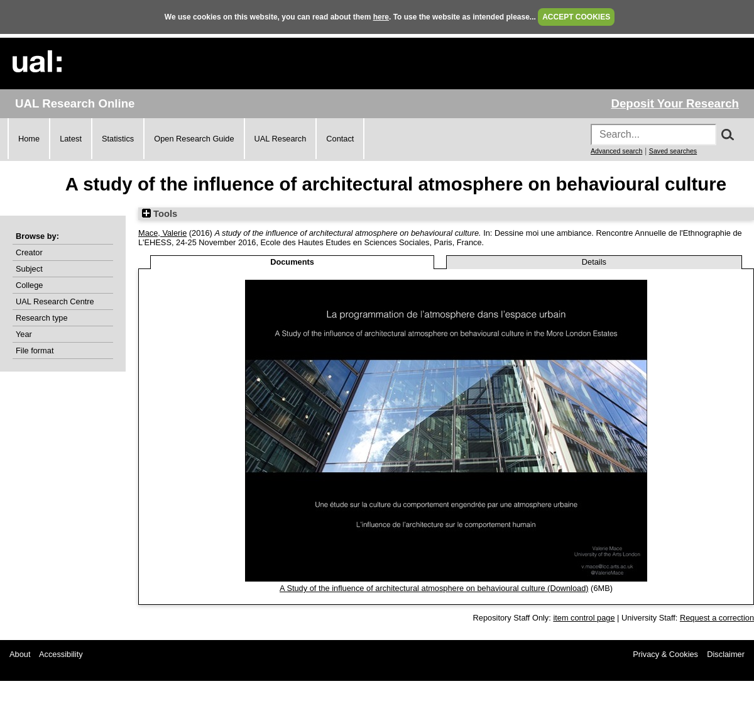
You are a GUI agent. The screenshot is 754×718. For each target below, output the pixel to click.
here (381, 17)
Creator (29, 252)
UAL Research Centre (55, 301)
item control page (584, 617)
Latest (71, 138)
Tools (159, 214)
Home (29, 138)
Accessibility (61, 654)
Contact (340, 138)
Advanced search (616, 151)
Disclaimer (726, 654)
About (19, 654)
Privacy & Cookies (665, 654)
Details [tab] (594, 262)
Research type (42, 318)
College (29, 285)
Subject (29, 268)
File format (34, 350)
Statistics (118, 138)
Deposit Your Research (675, 103)
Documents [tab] (292, 262)
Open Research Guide (194, 138)
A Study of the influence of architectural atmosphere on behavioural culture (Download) (434, 588)
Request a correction (717, 617)
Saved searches (673, 151)
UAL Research (280, 138)
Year (24, 334)
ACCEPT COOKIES (576, 17)
